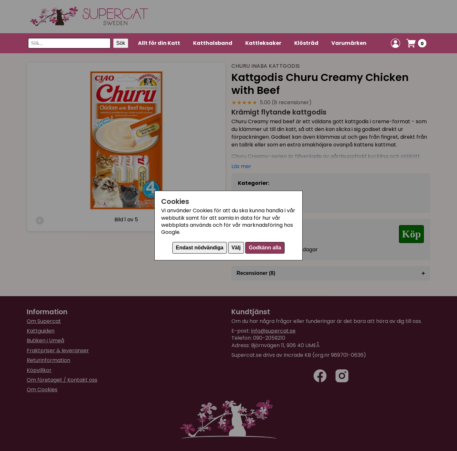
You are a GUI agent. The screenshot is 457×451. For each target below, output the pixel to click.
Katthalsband (212, 43)
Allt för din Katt (159, 43)
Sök (120, 43)
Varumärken (348, 43)
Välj (235, 247)
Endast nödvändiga (200, 247)
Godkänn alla (265, 247)
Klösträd (306, 43)
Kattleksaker (263, 43)
